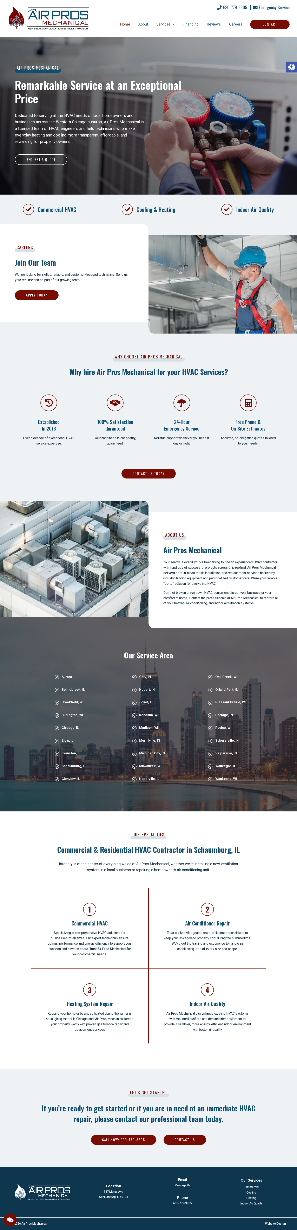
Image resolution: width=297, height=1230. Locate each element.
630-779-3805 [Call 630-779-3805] (232, 7)
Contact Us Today (149, 473)
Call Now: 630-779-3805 (123, 1139)
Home (125, 24)
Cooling (251, 1193)
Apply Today (36, 295)
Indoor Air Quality (251, 1204)
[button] (291, 67)
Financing (191, 24)
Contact (270, 24)
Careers (235, 24)
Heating (251, 1198)
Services (165, 24)
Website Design (275, 1224)
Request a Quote (41, 159)
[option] (148, 116)
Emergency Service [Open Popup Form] (271, 7)
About (143, 24)
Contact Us (185, 1139)
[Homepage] (48, 34)
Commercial (251, 1187)
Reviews (214, 24)
